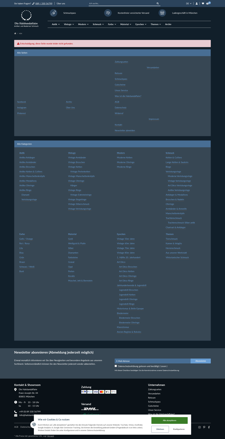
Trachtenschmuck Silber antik (181, 222)
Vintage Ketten (75, 166)
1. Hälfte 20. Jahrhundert (128, 257)
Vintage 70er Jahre (126, 248)
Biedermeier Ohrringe (129, 322)
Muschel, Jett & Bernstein (80, 280)
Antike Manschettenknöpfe (32, 176)
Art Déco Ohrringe (127, 276)
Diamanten (73, 252)
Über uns (61, 3)
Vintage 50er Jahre (126, 238)
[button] (197, 3)
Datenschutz (120, 107)
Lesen (163, 366)
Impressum (154, 119)
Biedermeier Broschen (129, 317)
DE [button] (187, 3)
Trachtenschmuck (174, 218)
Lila (21, 248)
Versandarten (153, 67)
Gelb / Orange (26, 238)
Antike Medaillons (28, 180)
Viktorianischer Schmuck (177, 257)
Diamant (25, 194)
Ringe (168, 166)
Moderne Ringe (124, 166)
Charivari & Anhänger (176, 227)
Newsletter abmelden (125, 130)
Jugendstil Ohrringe (128, 299)
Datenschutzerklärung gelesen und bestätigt (142, 366)
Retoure (118, 73)
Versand (50, 436)
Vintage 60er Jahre (126, 243)
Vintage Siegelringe (77, 199)
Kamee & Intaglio (174, 243)
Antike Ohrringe (26, 185)
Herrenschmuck (173, 248)
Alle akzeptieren (171, 420)
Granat (71, 262)
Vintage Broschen (76, 162)
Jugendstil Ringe (126, 304)
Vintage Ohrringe (76, 180)
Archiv (168, 24)
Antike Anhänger (27, 157)
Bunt (21, 271)
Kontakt (118, 124)
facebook (21, 101)
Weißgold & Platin (77, 243)
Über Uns (70, 107)
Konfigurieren (180, 429)
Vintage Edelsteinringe (81, 194)
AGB (117, 101)
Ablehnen (162, 429)
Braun (22, 262)
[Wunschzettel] (203, 3)
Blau (21, 252)
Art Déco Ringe (126, 280)
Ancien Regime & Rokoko (129, 332)
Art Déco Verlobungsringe (180, 185)
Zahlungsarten (121, 61)
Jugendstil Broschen (128, 290)
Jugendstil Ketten (127, 294)
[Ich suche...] (122, 3)
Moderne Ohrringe (125, 162)
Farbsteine (73, 257)
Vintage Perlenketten (80, 171)
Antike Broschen (27, 166)
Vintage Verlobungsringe (79, 208)
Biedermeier (122, 313)
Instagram (21, 107)
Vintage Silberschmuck (78, 204)
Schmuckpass (121, 79)
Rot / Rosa (24, 243)
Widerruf (119, 113)
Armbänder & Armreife (176, 208)
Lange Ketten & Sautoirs (177, 162)
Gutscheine (120, 84)
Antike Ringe (25, 190)
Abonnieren (200, 361)
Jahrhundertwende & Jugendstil (131, 285)
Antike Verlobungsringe (179, 190)
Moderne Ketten (124, 157)
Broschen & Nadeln (175, 199)
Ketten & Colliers (174, 157)
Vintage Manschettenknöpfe (81, 176)
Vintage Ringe (74, 190)
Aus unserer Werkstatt (176, 252)
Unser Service (121, 90)
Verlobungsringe (29, 199)
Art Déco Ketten (126, 271)
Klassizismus (123, 327)
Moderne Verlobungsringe (180, 176)
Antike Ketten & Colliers (30, 171)
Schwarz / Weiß (26, 266)
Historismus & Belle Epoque (130, 308)
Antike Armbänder (27, 162)
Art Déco (121, 262)
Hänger (73, 185)
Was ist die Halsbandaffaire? (128, 96)
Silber (70, 248)
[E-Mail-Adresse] (153, 361)
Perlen (71, 271)
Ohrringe (170, 204)
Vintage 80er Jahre (126, 252)
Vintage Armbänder (77, 157)
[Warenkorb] (207, 3)
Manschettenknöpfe (175, 213)
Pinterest (21, 113)
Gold (70, 238)
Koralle (71, 276)
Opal (70, 266)
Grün (21, 257)
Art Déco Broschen (128, 266)
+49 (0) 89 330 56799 (30, 411)
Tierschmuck (172, 238)
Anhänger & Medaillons (177, 194)
